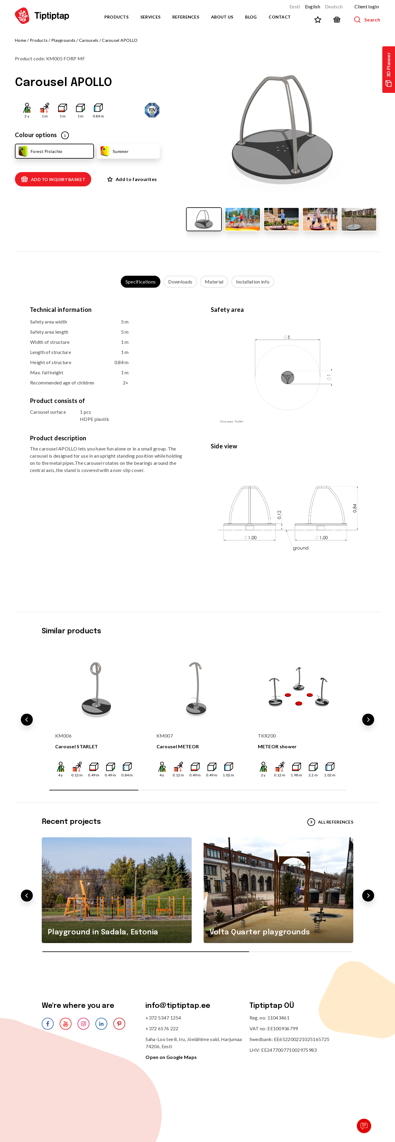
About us (222, 16)
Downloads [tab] (180, 281)
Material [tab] (214, 281)
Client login (366, 6)
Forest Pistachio (39, 151)
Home (20, 40)
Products (116, 16)
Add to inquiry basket (53, 179)
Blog (251, 16)
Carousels (89, 40)
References (185, 16)
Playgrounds (63, 40)
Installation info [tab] (252, 281)
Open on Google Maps (171, 1057)
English (312, 6)
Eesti (294, 6)
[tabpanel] (197, 444)
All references (330, 822)
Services (150, 16)
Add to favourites (132, 179)
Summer (113, 151)
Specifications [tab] (141, 281)
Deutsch (334, 6)
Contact (280, 16)
